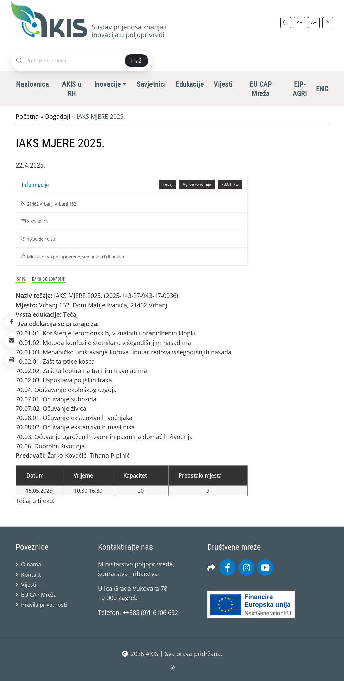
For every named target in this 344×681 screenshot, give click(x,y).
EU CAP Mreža (261, 89)
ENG (322, 89)
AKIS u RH (71, 89)
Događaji (57, 116)
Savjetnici (151, 84)
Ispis (20, 279)
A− (314, 22)
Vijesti (223, 84)
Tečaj (168, 184)
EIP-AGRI (300, 89)
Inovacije (107, 84)
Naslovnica (32, 84)
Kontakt (31, 574)
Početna (27, 116)
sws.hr (172, 667)
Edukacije (190, 84)
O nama (31, 564)
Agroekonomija (197, 184)
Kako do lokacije (48, 279)
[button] (11, 359)
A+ (299, 22)
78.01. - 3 (230, 184)
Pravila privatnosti (44, 604)
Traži (136, 60)
